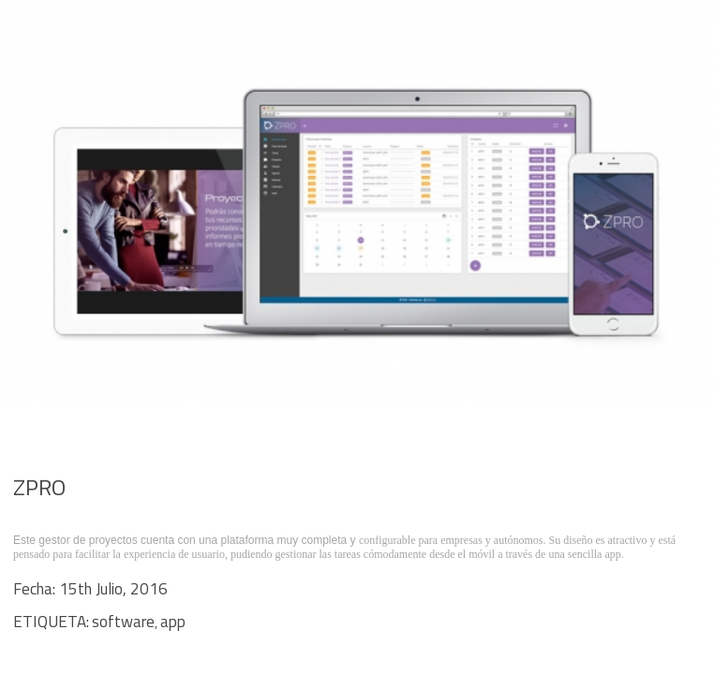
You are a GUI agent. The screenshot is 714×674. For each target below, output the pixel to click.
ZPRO (39, 487)
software (123, 621)
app (173, 621)
